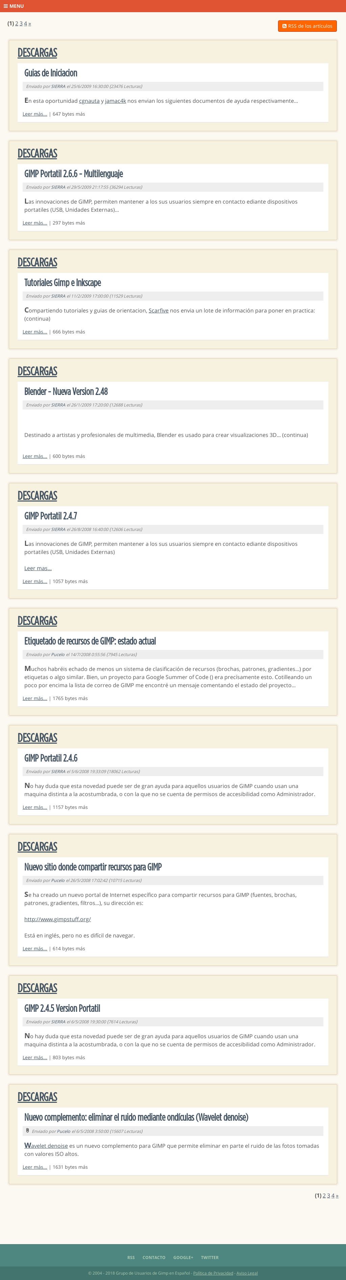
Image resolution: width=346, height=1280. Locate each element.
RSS (131, 1257)
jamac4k (115, 100)
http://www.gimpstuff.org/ (57, 919)
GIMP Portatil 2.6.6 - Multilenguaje (73, 174)
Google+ (183, 1257)
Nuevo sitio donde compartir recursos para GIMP (93, 867)
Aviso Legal (247, 1273)
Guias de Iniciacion (50, 73)
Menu (14, 6)
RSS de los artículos (307, 26)
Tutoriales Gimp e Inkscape (62, 283)
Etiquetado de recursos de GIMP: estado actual (90, 641)
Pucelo (58, 654)
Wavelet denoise (46, 1145)
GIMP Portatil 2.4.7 (50, 516)
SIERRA (58, 86)
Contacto (154, 1257)
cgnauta (89, 100)
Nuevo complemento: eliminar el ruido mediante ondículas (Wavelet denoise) (136, 1118)
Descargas (37, 53)
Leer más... (35, 114)
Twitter (210, 1257)
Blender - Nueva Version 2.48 (65, 392)
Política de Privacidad (213, 1273)
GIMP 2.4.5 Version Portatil (62, 1009)
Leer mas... (38, 568)
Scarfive (159, 310)
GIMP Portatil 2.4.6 (50, 758)
